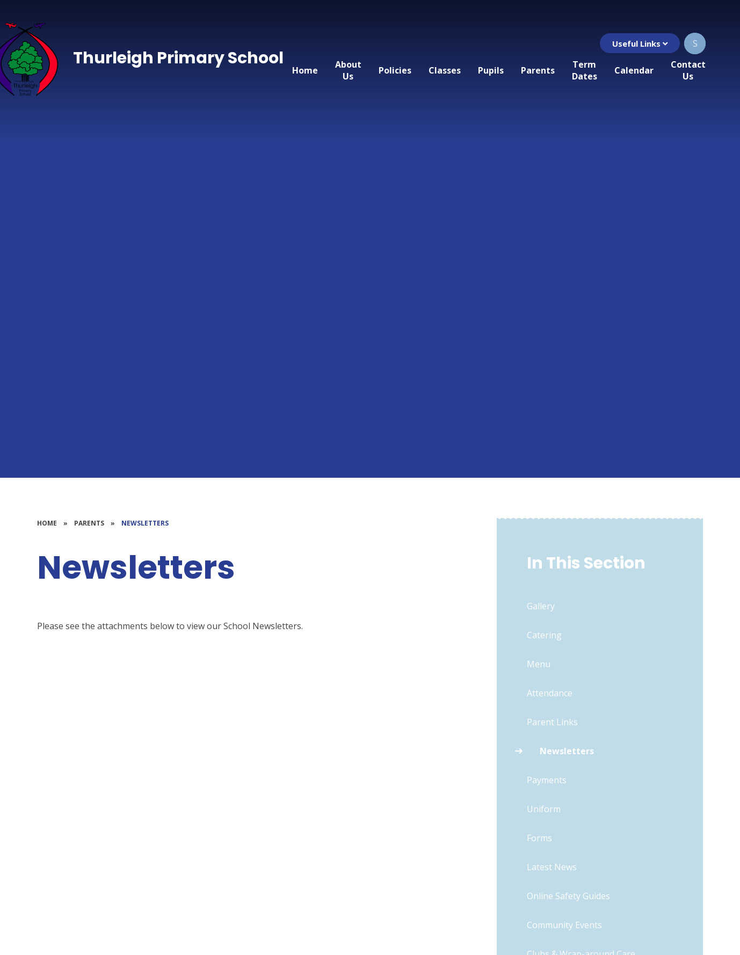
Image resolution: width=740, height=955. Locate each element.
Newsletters (145, 523)
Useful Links (640, 43)
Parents (89, 523)
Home (47, 523)
